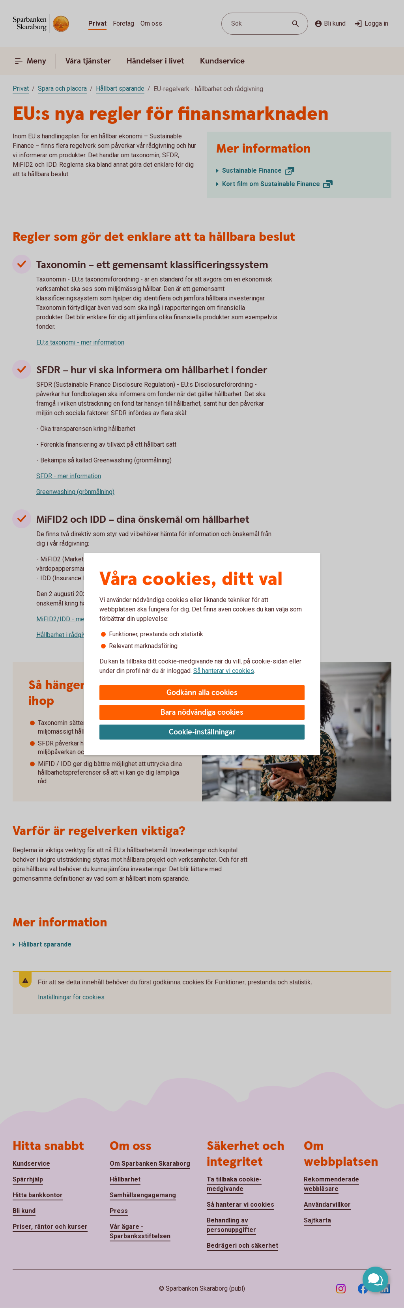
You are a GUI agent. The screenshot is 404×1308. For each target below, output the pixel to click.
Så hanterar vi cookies (223, 670)
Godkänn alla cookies (202, 693)
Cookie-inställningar (202, 732)
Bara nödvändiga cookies (202, 712)
